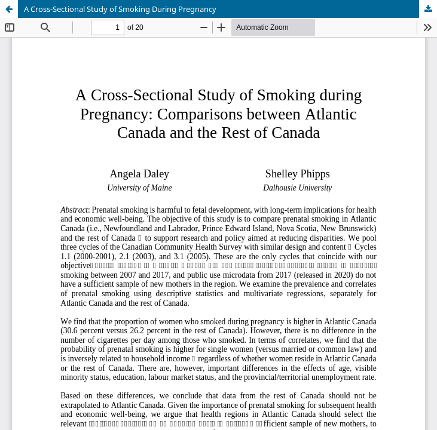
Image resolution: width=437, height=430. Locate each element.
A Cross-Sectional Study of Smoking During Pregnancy (120, 9)
